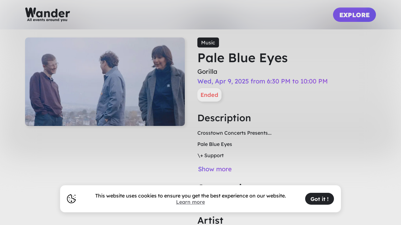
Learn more (190, 202)
